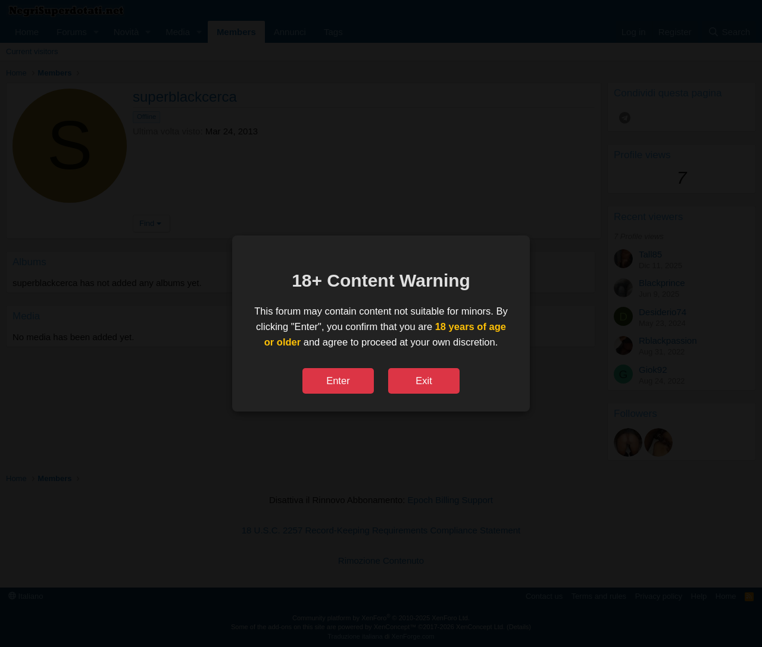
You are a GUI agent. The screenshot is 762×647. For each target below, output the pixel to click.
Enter (337, 380)
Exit (424, 380)
